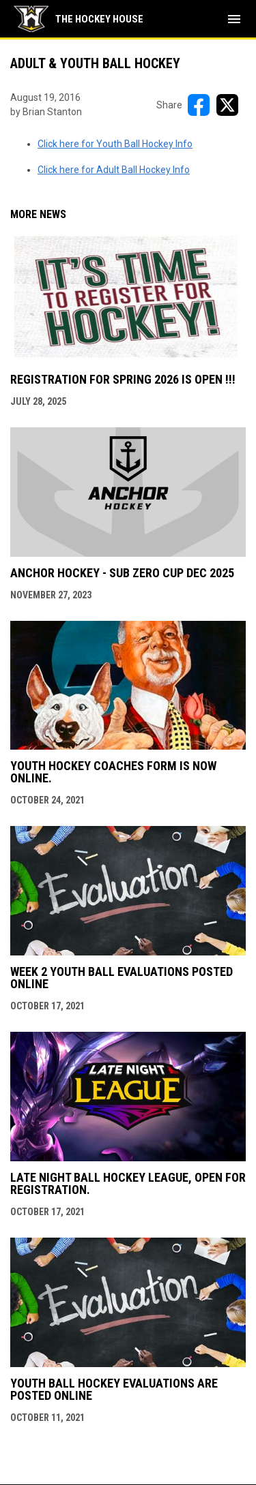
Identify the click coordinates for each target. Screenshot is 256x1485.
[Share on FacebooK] (199, 105)
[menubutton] (234, 19)
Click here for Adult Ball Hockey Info (114, 169)
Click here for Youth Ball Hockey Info (115, 143)
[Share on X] (227, 105)
